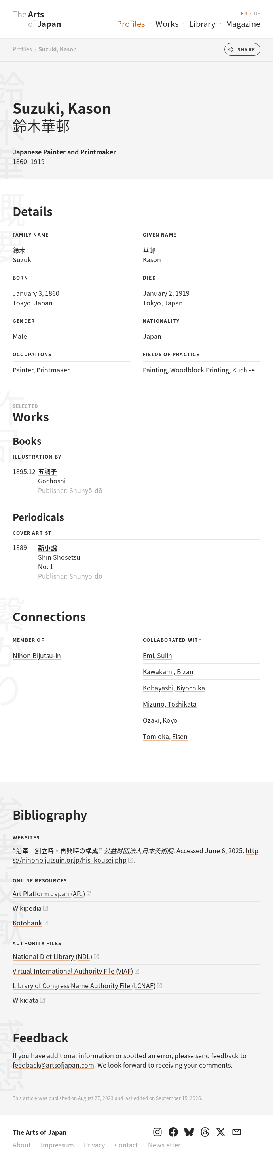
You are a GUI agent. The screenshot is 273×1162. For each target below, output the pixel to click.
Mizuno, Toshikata (170, 704)
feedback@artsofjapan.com (53, 1065)
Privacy (94, 1144)
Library (202, 23)
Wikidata (25, 1000)
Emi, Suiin (157, 655)
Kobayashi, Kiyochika (174, 687)
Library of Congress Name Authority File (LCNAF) (84, 985)
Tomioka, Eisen (165, 736)
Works (166, 23)
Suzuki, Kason (57, 49)
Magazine (243, 23)
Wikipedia (27, 908)
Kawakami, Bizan (168, 671)
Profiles (131, 23)
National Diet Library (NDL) (52, 956)
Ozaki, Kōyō (160, 720)
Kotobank (27, 922)
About (22, 1144)
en (244, 13)
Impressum (57, 1144)
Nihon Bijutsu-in (37, 655)
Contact (126, 1144)
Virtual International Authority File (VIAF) (73, 971)
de (257, 13)
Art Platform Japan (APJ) (49, 893)
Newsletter (164, 1144)
